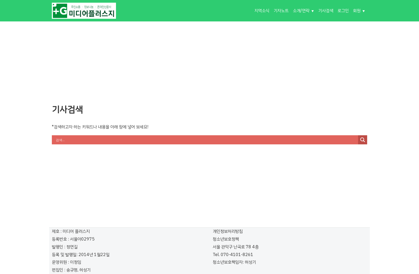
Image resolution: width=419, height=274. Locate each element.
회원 (356, 10)
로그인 (343, 10)
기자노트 (281, 10)
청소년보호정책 (226, 239)
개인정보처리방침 (228, 231)
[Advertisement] (209, 58)
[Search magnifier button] (362, 139)
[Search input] (206, 139)
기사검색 (325, 10)
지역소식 (261, 10)
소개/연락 (301, 10)
